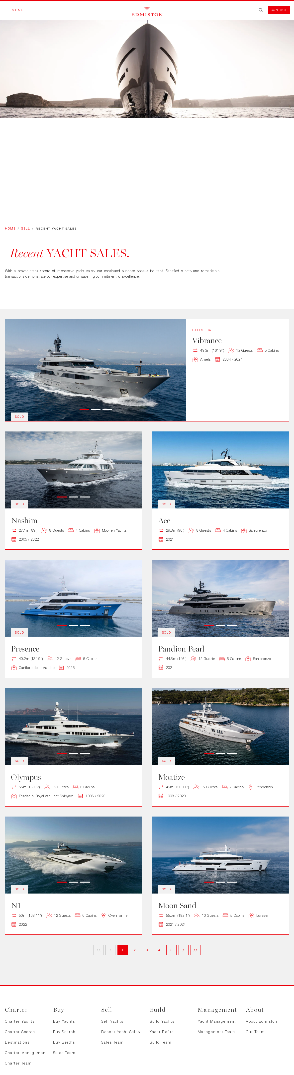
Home (10, 228)
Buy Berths (64, 1042)
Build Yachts (162, 1021)
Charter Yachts (20, 1021)
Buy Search (64, 1032)
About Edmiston (261, 1021)
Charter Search (20, 1032)
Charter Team (18, 1063)
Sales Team (64, 1053)
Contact (279, 10)
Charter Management (26, 1053)
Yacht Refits (162, 1032)
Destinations (17, 1042)
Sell (25, 228)
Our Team (255, 1032)
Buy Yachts (64, 1021)
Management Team (216, 1032)
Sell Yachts (112, 1021)
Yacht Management (217, 1021)
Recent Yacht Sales (120, 1032)
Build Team (161, 1042)
